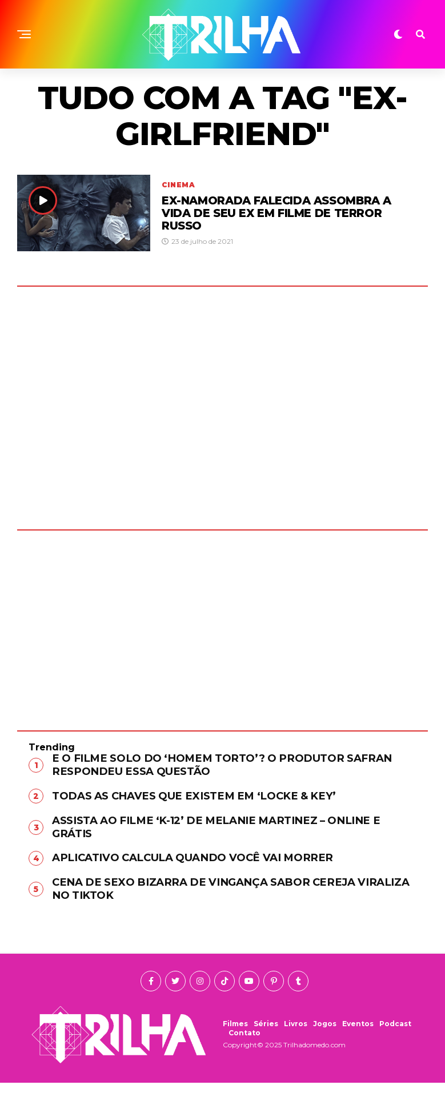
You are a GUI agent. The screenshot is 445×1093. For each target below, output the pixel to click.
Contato (244, 1043)
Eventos (358, 1034)
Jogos (324, 1034)
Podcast (395, 1034)
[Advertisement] (222, 622)
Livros (295, 1034)
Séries (266, 1034)
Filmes (235, 1034)
